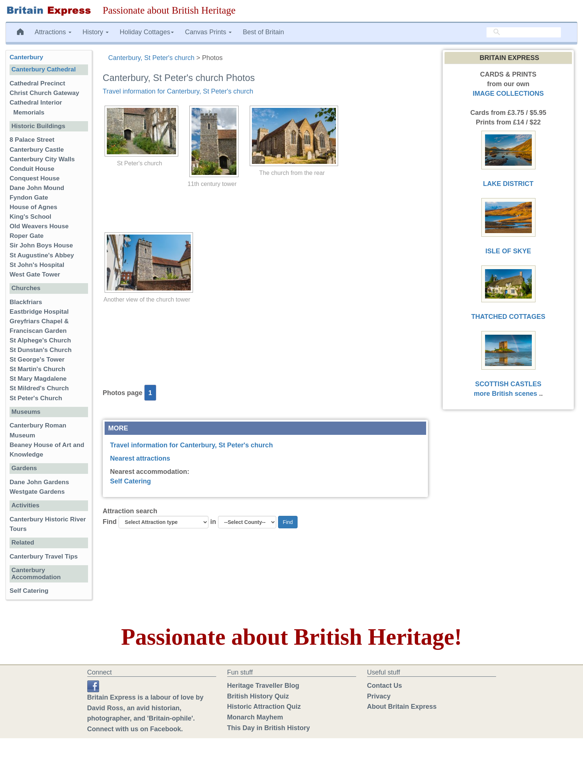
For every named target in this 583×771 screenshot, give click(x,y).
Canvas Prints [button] (208, 32)
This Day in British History (268, 728)
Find (110, 521)
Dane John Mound (37, 187)
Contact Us (384, 685)
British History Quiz (258, 696)
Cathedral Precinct (37, 83)
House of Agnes (33, 207)
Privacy (379, 696)
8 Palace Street (32, 139)
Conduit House (32, 168)
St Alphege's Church (40, 340)
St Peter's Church (36, 398)
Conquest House (35, 178)
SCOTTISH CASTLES (508, 384)
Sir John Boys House (41, 245)
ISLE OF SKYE (508, 251)
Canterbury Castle (37, 149)
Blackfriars (26, 302)
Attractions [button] (53, 32)
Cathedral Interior (36, 102)
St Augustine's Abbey (42, 255)
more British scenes (505, 393)
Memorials (29, 112)
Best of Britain (263, 32)
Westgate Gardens (37, 491)
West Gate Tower (35, 274)
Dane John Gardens (39, 482)
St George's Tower (37, 359)
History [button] (95, 32)
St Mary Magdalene (38, 378)
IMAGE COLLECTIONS (508, 93)
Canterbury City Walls (42, 159)
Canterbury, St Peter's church (151, 57)
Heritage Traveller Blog (263, 685)
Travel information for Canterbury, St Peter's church (178, 91)
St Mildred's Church (39, 388)
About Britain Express (402, 706)
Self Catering (130, 481)
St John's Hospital (37, 264)
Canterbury (26, 57)
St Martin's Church (37, 369)
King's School (30, 216)
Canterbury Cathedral (43, 69)
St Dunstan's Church (40, 349)
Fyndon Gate (29, 197)
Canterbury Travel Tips (44, 556)
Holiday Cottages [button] (147, 32)
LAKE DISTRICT (508, 183)
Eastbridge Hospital (39, 311)
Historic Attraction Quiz (264, 706)
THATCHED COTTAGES (508, 316)
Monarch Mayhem (255, 717)
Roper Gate (26, 235)
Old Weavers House (39, 226)
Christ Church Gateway (44, 92)
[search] (524, 32)
